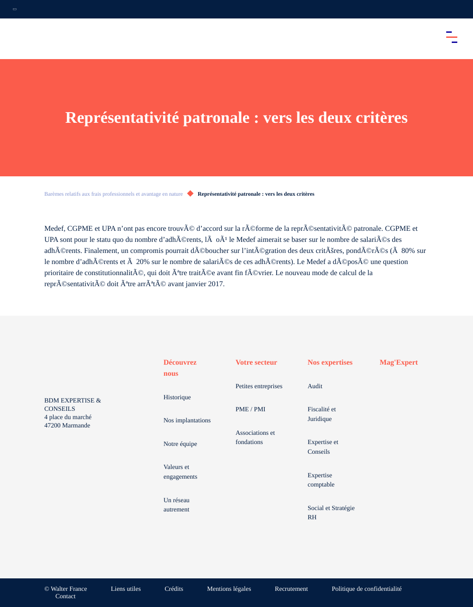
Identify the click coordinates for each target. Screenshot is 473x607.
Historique (177, 397)
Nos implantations (187, 420)
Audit (315, 386)
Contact (65, 596)
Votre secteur (256, 363)
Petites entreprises (259, 386)
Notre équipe (180, 444)
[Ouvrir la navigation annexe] (14, 9)
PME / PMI (251, 409)
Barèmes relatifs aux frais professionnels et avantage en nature (113, 194)
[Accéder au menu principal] (452, 37)
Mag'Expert (399, 363)
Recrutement (291, 589)
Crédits (173, 589)
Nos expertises (330, 363)
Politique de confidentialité (367, 589)
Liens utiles (126, 589)
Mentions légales (229, 589)
